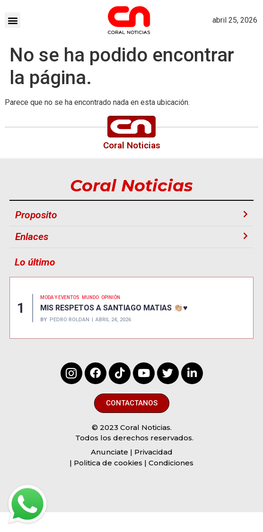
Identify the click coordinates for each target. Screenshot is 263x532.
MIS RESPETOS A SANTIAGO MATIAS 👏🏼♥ (113, 307)
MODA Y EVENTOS (59, 297)
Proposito (36, 215)
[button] (12, 20)
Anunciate (109, 451)
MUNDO (90, 297)
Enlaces (31, 236)
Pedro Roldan (69, 319)
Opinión (110, 297)
